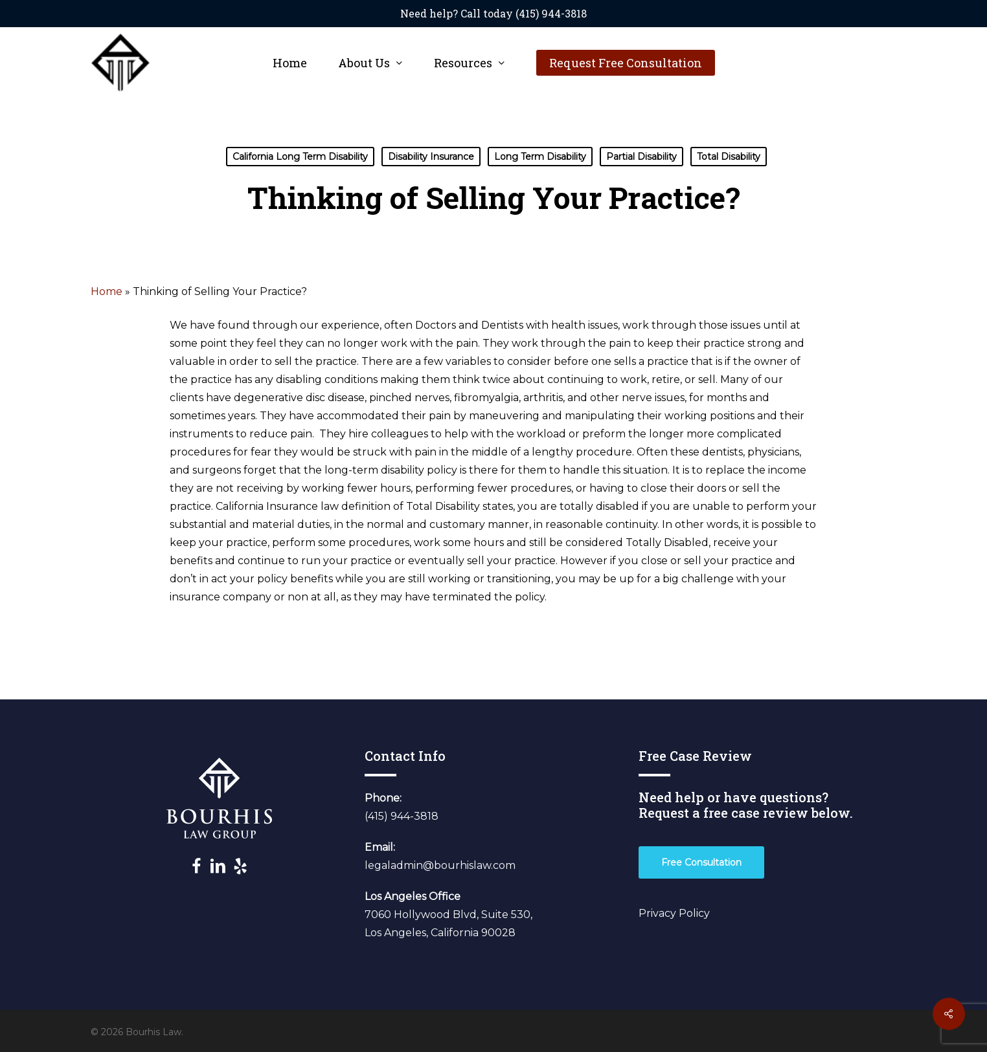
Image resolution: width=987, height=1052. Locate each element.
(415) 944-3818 (401, 816)
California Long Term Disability (300, 156)
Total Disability (728, 156)
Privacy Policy (674, 913)
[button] (701, 862)
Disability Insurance (431, 156)
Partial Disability (641, 156)
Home (106, 291)
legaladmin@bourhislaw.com (440, 865)
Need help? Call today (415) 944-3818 (493, 13)
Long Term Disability (540, 156)
